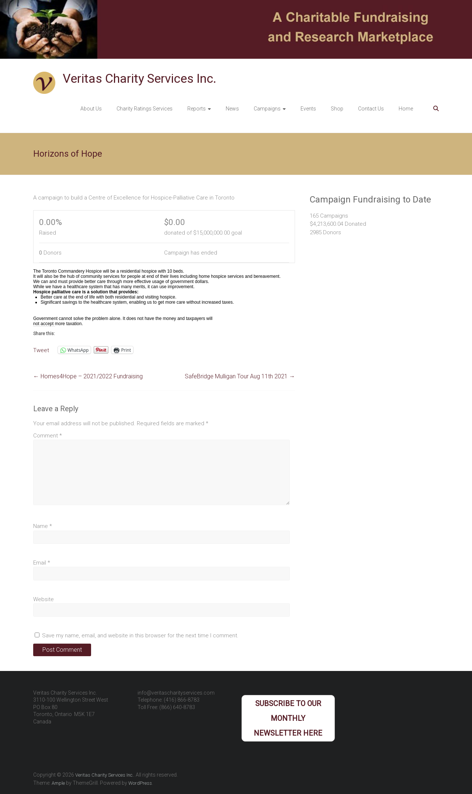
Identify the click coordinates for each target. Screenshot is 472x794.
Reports (196, 109)
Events (308, 109)
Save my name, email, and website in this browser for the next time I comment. (140, 635)
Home (406, 109)
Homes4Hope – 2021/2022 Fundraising (88, 376)
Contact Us (371, 109)
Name (42, 526)
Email (41, 562)
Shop (337, 109)
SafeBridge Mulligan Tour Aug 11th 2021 (240, 376)
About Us (91, 109)
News (232, 109)
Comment (47, 435)
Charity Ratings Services (145, 109)
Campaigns (267, 109)
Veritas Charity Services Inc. (139, 78)
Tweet (41, 350)
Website (43, 599)
